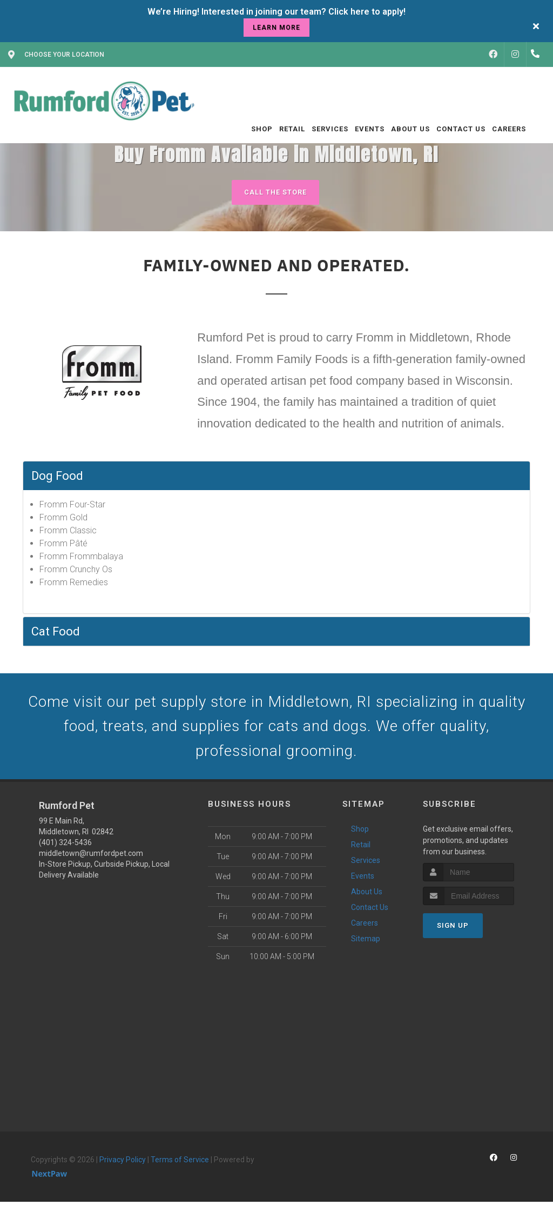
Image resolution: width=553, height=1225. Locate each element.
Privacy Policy (122, 1164)
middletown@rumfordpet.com (91, 858)
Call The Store (275, 192)
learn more (276, 27)
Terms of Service (180, 1164)
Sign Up (453, 930)
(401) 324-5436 (65, 847)
